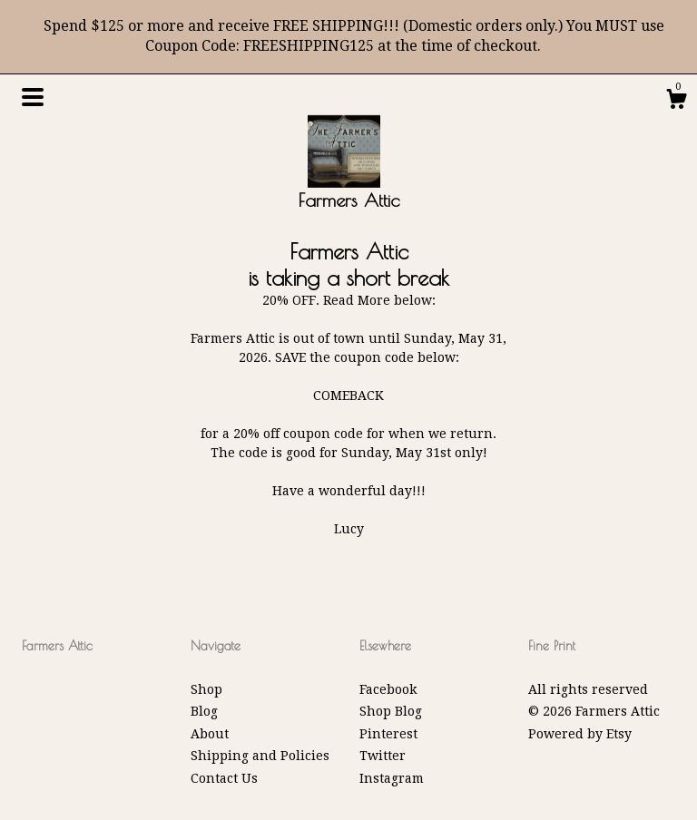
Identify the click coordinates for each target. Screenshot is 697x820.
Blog (204, 711)
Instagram (391, 778)
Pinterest (388, 734)
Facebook (388, 689)
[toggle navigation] (33, 97)
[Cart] (676, 101)
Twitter (382, 755)
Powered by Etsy (580, 734)
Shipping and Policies (260, 755)
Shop (206, 689)
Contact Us (224, 778)
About (210, 734)
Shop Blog (390, 711)
